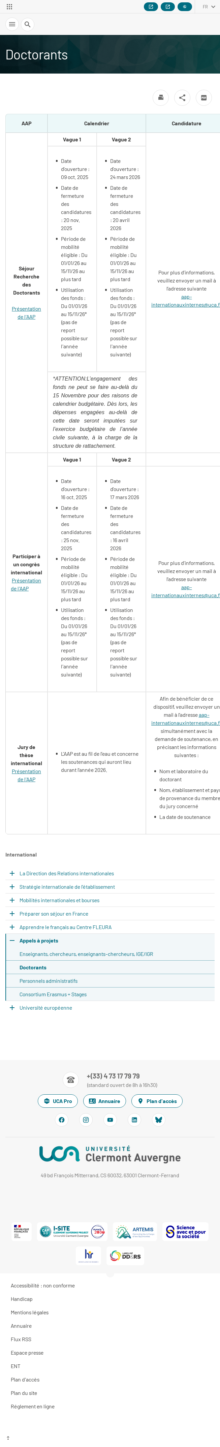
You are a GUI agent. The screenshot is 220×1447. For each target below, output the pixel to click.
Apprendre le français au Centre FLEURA (66, 927)
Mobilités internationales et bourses (59, 900)
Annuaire (104, 1101)
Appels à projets (39, 940)
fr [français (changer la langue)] (205, 6)
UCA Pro (57, 1101)
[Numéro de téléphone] (110, 1080)
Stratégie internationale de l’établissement (67, 886)
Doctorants (33, 967)
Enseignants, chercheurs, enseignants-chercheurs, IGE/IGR (86, 954)
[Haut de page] (110, 1439)
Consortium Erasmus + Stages (53, 994)
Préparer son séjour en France (54, 913)
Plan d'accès (157, 1101)
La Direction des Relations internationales (67, 873)
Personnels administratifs (48, 980)
